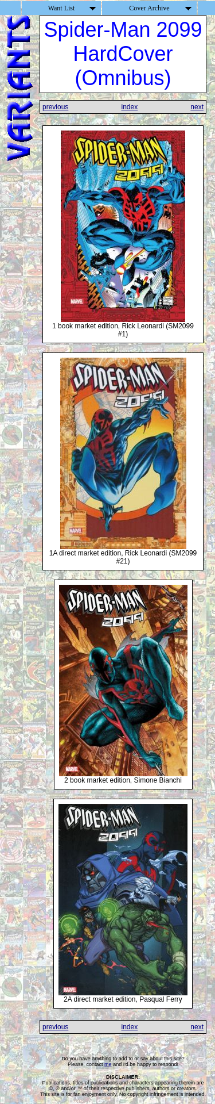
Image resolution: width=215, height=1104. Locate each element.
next (197, 107)
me (108, 1064)
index (129, 107)
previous (55, 107)
